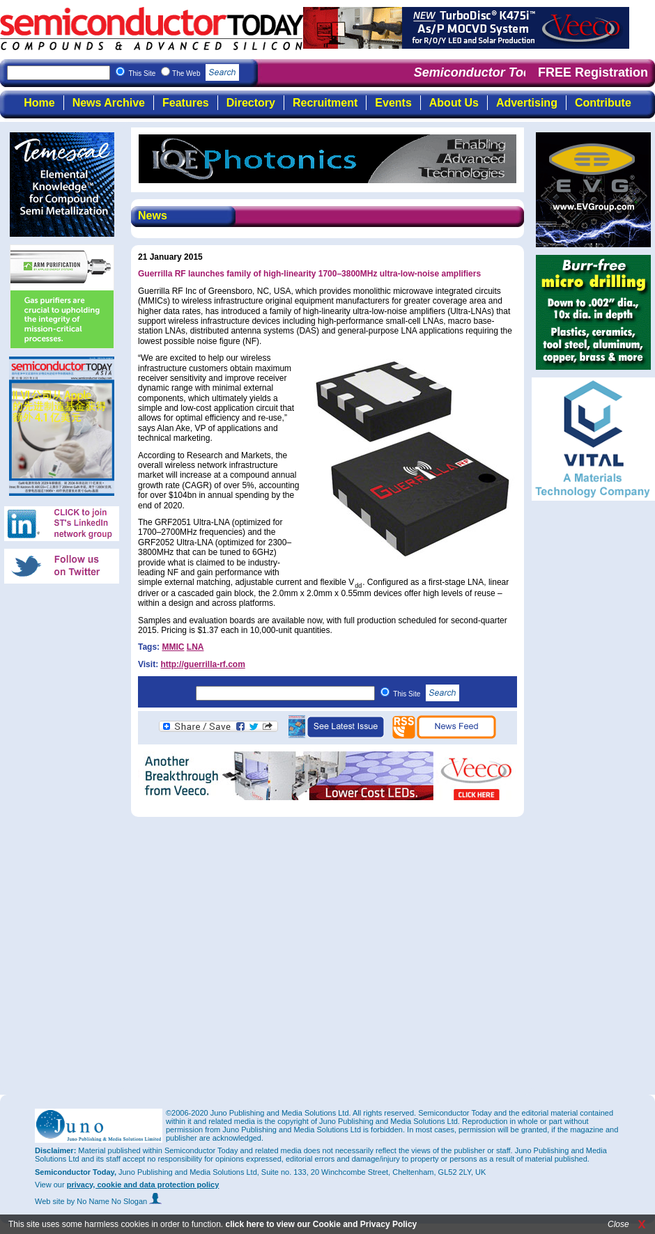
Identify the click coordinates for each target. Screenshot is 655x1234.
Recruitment (325, 103)
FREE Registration (593, 72)
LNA (195, 647)
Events (393, 103)
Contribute (603, 103)
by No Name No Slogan (114, 1201)
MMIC (173, 647)
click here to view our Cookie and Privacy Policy (321, 1224)
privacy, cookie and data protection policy (143, 1184)
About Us (454, 103)
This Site (426, 694)
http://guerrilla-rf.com (202, 664)
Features (185, 103)
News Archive (108, 103)
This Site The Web (183, 73)
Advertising (526, 103)
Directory (250, 103)
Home (39, 103)
